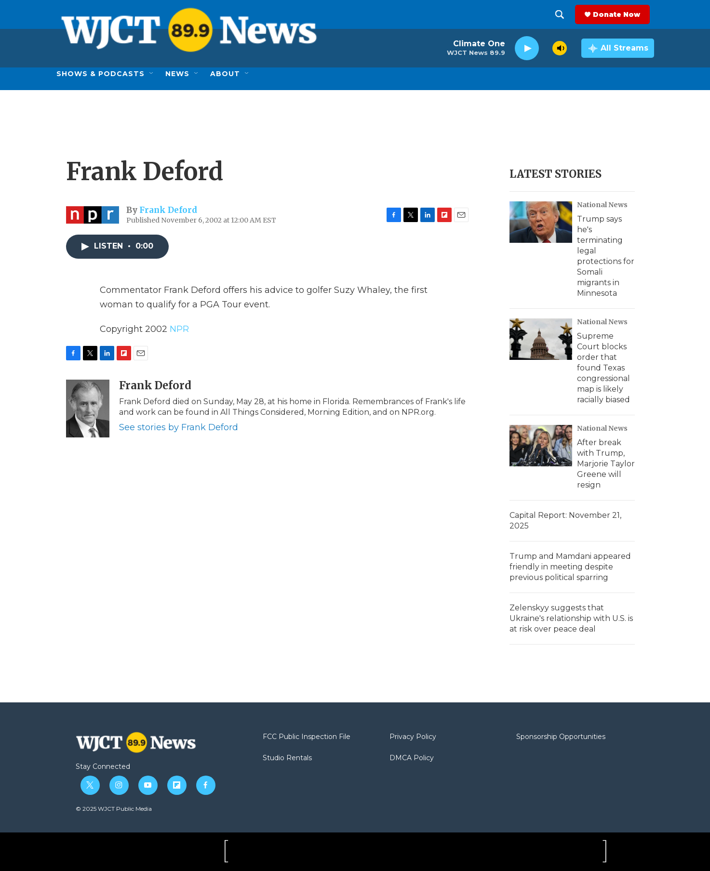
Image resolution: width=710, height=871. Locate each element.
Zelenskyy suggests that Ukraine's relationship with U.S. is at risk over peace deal (571, 618)
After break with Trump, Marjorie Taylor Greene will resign (606, 463)
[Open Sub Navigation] (152, 74)
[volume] (559, 48)
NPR (179, 329)
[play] (527, 48)
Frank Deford (168, 210)
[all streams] (617, 48)
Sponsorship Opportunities (560, 737)
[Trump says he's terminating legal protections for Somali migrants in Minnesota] (540, 222)
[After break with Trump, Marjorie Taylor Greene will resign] (540, 445)
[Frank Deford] (87, 408)
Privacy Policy (412, 737)
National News (602, 204)
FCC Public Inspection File (306, 737)
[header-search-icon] (564, 14)
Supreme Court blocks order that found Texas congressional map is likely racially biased (603, 367)
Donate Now (620, 14)
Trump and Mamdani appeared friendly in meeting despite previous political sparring (570, 567)
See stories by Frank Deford (178, 427)
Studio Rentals (287, 758)
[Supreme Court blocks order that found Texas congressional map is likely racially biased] (540, 339)
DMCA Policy (411, 758)
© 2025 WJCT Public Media (114, 808)
